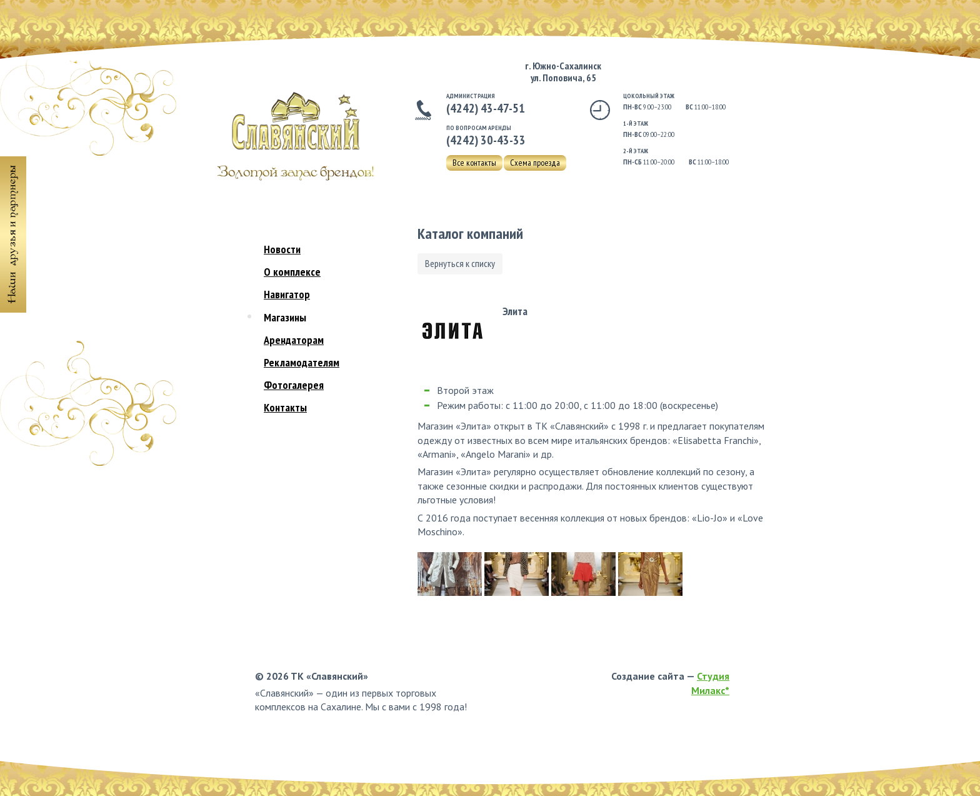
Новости (282, 249)
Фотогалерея (294, 385)
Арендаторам (294, 340)
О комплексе (292, 271)
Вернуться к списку (460, 263)
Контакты (285, 407)
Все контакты (474, 162)
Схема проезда (535, 162)
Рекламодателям (301, 362)
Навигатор (287, 294)
